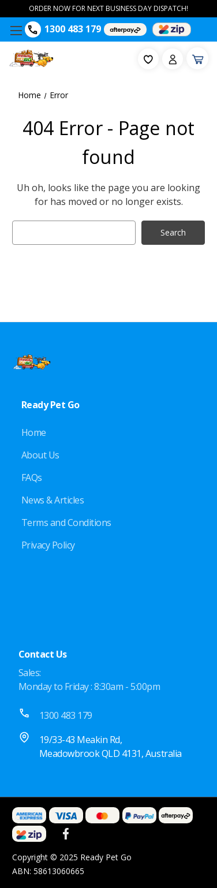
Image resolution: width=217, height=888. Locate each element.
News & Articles (52, 500)
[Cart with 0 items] (197, 58)
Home (33, 432)
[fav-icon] (148, 58)
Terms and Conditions (66, 522)
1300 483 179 (72, 29)
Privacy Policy (48, 545)
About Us (40, 455)
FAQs (31, 477)
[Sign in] (172, 58)
